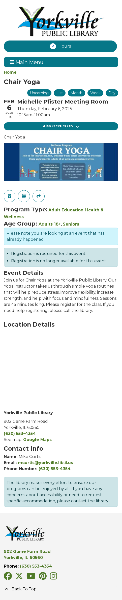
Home (10, 72)
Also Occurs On (61, 126)
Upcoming (39, 93)
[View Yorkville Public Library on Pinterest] (43, 577)
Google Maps (37, 439)
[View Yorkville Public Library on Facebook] (8, 577)
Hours (67, 46)
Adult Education (65, 210)
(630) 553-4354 (20, 433)
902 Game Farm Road (27, 551)
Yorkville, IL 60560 (23, 557)
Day (111, 93)
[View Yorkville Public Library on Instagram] (53, 577)
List (59, 93)
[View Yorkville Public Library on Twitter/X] (19, 577)
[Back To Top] (61, 589)
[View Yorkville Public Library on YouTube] (31, 577)
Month (76, 93)
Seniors (71, 224)
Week (95, 93)
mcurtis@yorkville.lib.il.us (45, 462)
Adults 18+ (50, 224)
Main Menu (27, 62)
